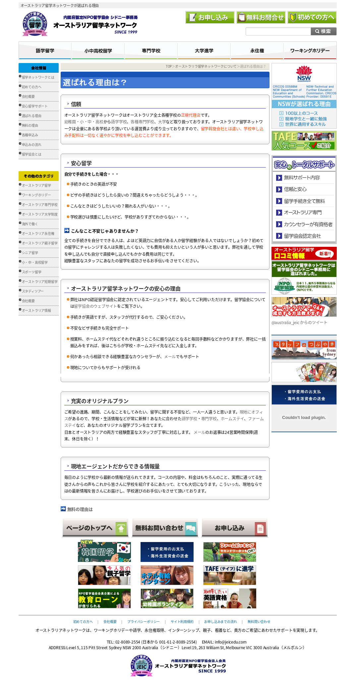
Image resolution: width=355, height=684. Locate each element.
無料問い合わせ (259, 621)
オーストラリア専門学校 (40, 204)
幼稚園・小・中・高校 (83, 122)
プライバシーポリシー (143, 621)
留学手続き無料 (303, 201)
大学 (162, 122)
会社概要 (28, 96)
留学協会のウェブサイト (95, 306)
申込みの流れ (31, 144)
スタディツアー (33, 291)
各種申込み (30, 134)
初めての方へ (31, 86)
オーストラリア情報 (36, 310)
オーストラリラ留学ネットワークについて (206, 66)
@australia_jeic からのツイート (299, 322)
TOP (169, 66)
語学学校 (119, 122)
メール (170, 357)
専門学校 (209, 419)
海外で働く (30, 223)
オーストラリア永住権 (38, 233)
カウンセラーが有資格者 (303, 224)
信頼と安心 (304, 189)
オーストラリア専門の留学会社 (303, 212)
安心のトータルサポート (304, 177)
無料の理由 (30, 125)
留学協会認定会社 (303, 235)
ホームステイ (232, 419)
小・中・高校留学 (35, 262)
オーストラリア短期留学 (40, 281)
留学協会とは (31, 154)
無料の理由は (80, 509)
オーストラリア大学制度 (40, 214)
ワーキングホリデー (36, 194)
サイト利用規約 (182, 621)
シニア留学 (30, 252)
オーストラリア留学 (36, 185)
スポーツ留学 (31, 271)
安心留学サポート (35, 105)
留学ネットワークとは (38, 77)
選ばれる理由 (31, 115)
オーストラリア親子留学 (40, 242)
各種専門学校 (142, 122)
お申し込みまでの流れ (220, 621)
